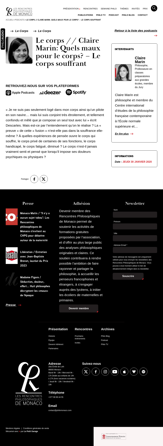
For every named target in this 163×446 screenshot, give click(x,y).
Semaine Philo (109, 8)
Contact (143, 15)
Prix (145, 8)
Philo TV (101, 15)
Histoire (52, 336)
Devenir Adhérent (56, 344)
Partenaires (53, 348)
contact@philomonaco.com (59, 410)
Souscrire (128, 276)
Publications (85, 15)
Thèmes (124, 8)
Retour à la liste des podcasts (136, 30)
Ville (115, 233)
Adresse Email (120, 245)
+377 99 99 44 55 (55, 397)
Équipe (51, 340)
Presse (11, 305)
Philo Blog (128, 15)
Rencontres (90, 8)
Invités (136, 8)
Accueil (9, 20)
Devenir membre (79, 308)
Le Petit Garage (31, 431)
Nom (116, 210)
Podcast (114, 15)
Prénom (117, 222)
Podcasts (19, 20)
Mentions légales (13, 428)
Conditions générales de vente (36, 428)
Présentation (71, 8)
